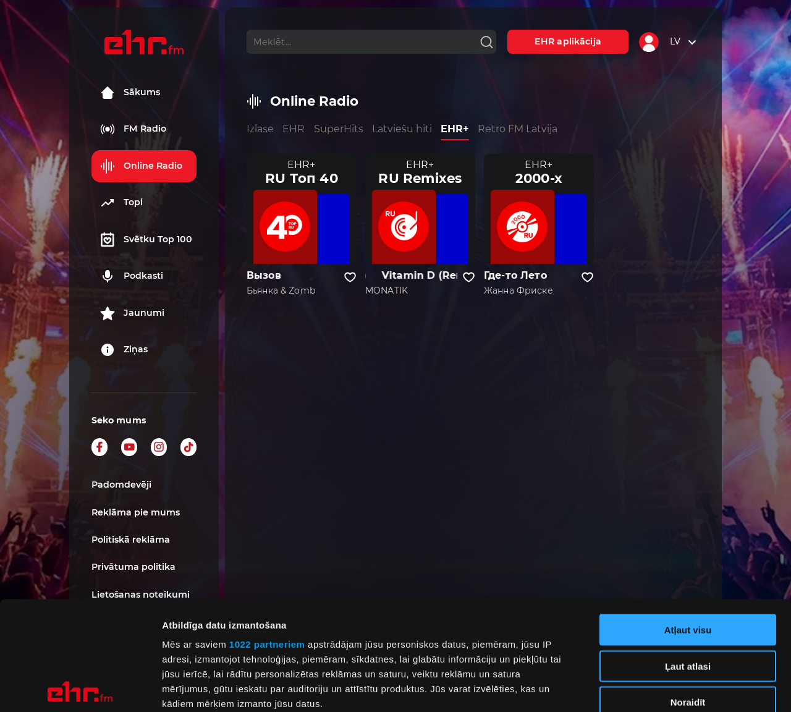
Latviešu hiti (402, 129)
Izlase (260, 129)
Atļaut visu (688, 521)
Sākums (130, 92)
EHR (293, 129)
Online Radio (141, 166)
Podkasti (131, 276)
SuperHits (338, 129)
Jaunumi (132, 313)
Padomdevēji (121, 484)
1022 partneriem (267, 535)
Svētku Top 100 (146, 239)
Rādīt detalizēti (673, 687)
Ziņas (124, 349)
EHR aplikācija (568, 41)
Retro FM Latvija (517, 129)
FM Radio (133, 129)
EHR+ (455, 129)
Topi (121, 202)
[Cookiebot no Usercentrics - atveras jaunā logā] (80, 688)
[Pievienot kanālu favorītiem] (350, 277)
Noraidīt (688, 593)
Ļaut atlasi (688, 557)
